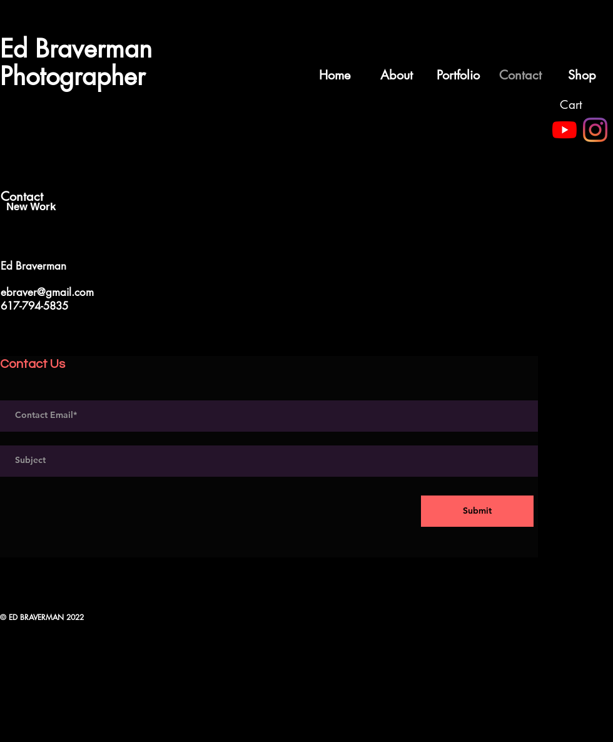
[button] (579, 105)
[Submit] (477, 511)
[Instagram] (595, 130)
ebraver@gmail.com (47, 292)
